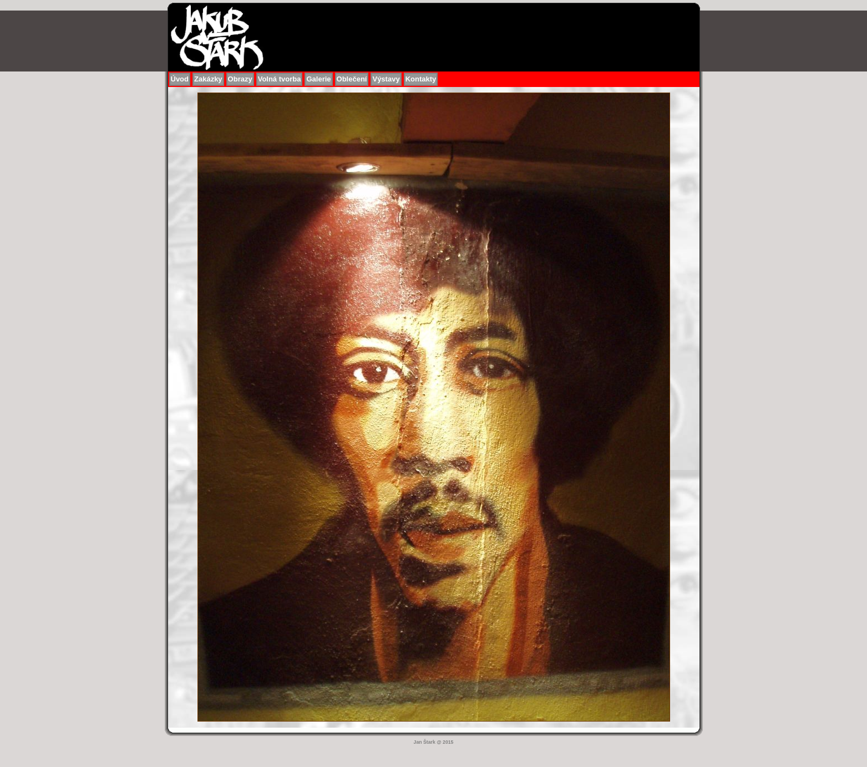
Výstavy (385, 79)
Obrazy (240, 79)
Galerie (318, 79)
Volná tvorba (279, 79)
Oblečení (352, 79)
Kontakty (421, 79)
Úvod (180, 79)
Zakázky (208, 79)
